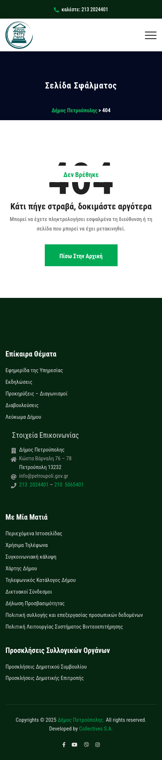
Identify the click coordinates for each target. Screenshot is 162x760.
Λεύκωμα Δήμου (23, 417)
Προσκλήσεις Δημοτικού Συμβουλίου (46, 666)
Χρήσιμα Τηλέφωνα (26, 545)
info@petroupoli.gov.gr (43, 476)
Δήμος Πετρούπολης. (81, 720)
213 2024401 (34, 484)
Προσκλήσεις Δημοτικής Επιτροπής (44, 678)
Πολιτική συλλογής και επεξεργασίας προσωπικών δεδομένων (74, 615)
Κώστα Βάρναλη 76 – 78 (45, 458)
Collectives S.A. (96, 728)
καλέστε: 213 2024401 (81, 9)
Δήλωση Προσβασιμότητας (35, 603)
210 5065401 (68, 484)
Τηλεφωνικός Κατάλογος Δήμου (40, 580)
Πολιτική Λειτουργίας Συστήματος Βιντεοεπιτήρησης (64, 626)
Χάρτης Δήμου (21, 568)
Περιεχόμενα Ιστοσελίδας (33, 533)
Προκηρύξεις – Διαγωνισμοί (36, 393)
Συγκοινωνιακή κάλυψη (30, 557)
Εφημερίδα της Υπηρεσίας (34, 370)
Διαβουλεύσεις (22, 405)
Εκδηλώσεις (18, 382)
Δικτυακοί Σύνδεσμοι (28, 591)
